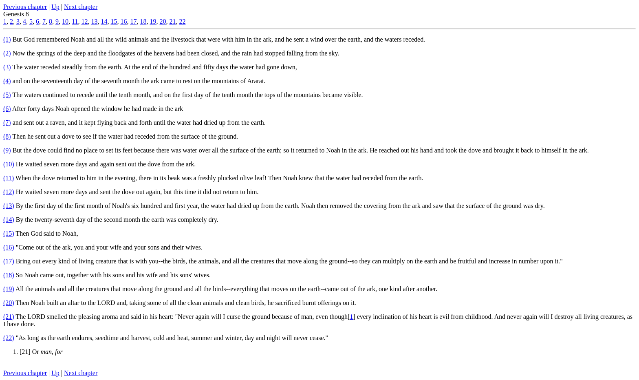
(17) (8, 261)
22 (182, 21)
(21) (8, 316)
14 (104, 21)
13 (94, 21)
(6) (7, 108)
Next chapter (80, 6)
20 (162, 21)
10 (65, 21)
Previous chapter (25, 6)
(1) (7, 39)
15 (113, 21)
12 (84, 21)
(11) (8, 178)
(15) (8, 233)
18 (143, 21)
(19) (8, 288)
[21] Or (41, 351)
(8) (7, 136)
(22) (8, 337)
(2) (7, 53)
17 (133, 21)
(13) (8, 205)
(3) (7, 67)
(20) (8, 302)
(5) (7, 94)
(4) (7, 80)
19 (153, 21)
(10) (8, 164)
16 (123, 21)
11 (75, 21)
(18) (8, 275)
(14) (8, 219)
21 (172, 21)
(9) (7, 150)
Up (55, 6)
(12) (8, 191)
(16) (8, 247)
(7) (7, 122)
